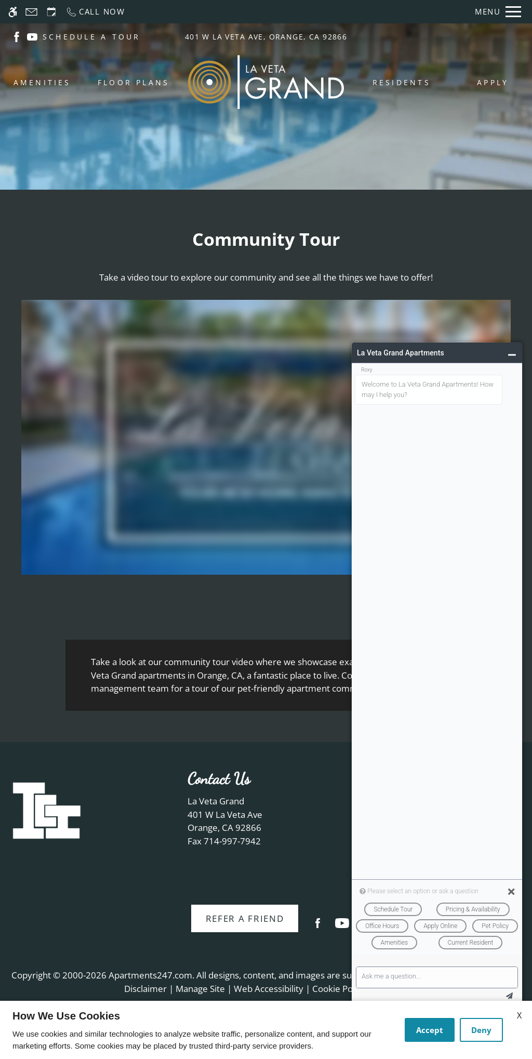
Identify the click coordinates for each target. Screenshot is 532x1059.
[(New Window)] (16, 36)
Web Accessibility (268, 989)
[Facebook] (318, 927)
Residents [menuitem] (402, 82)
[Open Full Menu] (498, 12)
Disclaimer (145, 989)
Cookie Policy (339, 989)
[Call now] (95, 12)
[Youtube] (342, 927)
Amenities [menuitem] (42, 82)
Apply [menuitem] (493, 82)
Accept (429, 1030)
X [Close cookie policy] (519, 1015)
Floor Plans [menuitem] (134, 82)
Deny (481, 1030)
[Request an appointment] (51, 12)
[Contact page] (31, 12)
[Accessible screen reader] (13, 12)
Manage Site (200, 989)
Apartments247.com (150, 975)
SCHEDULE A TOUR (92, 37)
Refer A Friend (245, 918)
